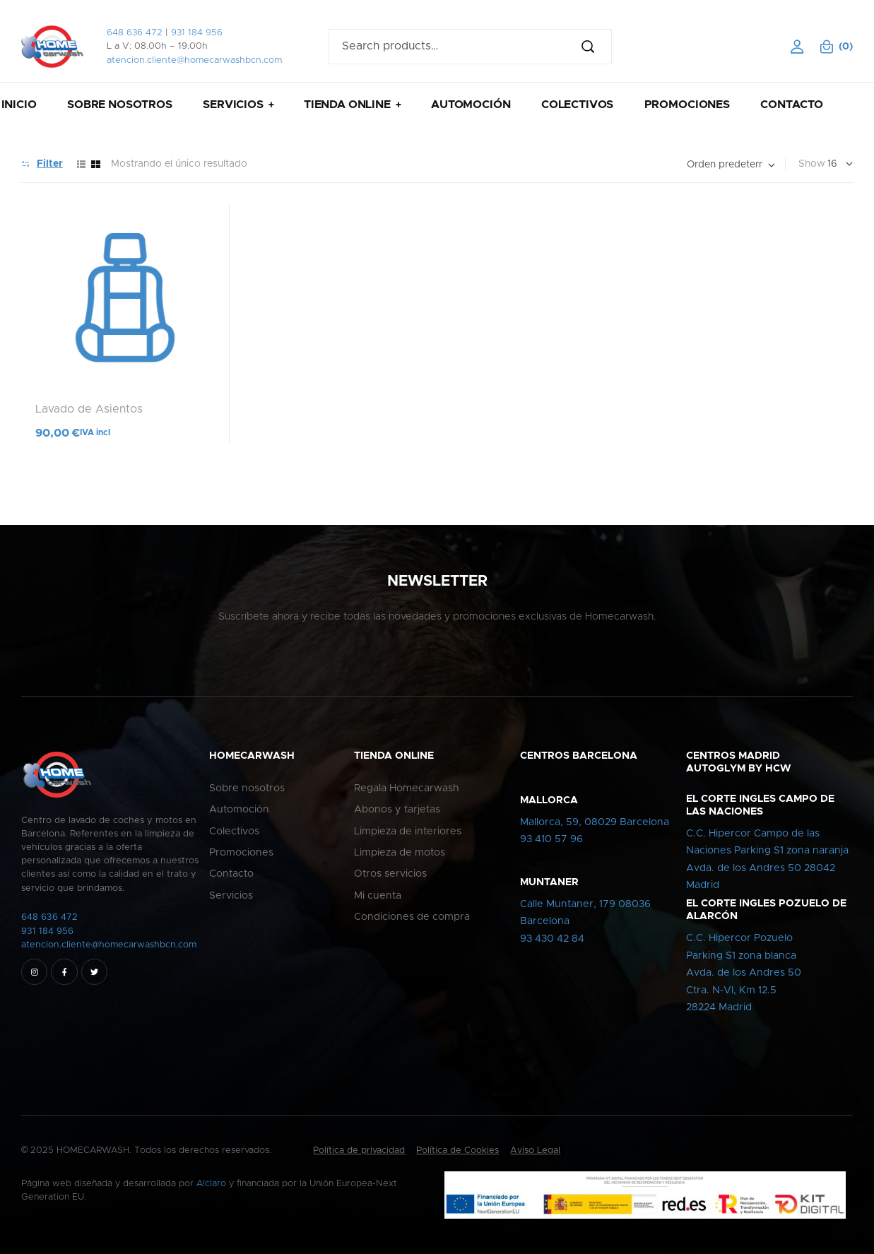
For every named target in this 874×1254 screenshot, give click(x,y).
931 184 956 (197, 32)
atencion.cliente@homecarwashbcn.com (194, 60)
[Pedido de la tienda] (731, 165)
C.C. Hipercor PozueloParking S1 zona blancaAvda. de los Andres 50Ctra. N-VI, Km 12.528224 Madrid (743, 972)
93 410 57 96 (551, 839)
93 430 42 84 (552, 939)
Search (594, 46)
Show (811, 164)
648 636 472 (135, 32)
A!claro (211, 1183)
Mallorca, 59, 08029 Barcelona (594, 822)
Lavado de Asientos (89, 409)
